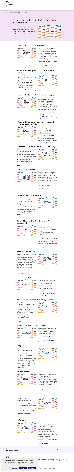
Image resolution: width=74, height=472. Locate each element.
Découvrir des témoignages (42, 8)
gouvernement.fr (40, 464)
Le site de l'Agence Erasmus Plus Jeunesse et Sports (46, 341)
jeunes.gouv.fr (62, 464)
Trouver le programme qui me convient (20, 8)
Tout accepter (32, 468)
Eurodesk (45, 241)
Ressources (51, 8)
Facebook (59, 449)
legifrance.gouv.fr (47, 464)
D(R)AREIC (47, 63)
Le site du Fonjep (20, 367)
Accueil (7, 12)
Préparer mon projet (32, 8)
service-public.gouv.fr (55, 464)
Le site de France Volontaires (43, 295)
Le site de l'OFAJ (20, 165)
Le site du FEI (19, 216)
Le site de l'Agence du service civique (24, 273)
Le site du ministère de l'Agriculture (45, 142)
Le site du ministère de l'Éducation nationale (45, 66)
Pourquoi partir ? (9, 8)
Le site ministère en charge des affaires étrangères (45, 117)
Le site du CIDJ (41, 247)
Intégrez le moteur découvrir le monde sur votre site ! (48, 468)
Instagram (65, 449)
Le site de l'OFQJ (41, 191)
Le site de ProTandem (42, 443)
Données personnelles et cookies (29, 463)
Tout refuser (23, 468)
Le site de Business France (43, 391)
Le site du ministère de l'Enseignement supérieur (24, 90)
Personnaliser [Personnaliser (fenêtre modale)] (14, 468)
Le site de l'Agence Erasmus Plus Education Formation (25, 320)
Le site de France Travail (22, 416)
